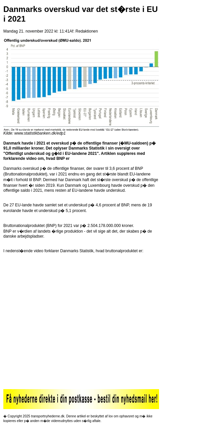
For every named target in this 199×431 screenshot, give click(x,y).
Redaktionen (87, 31)
